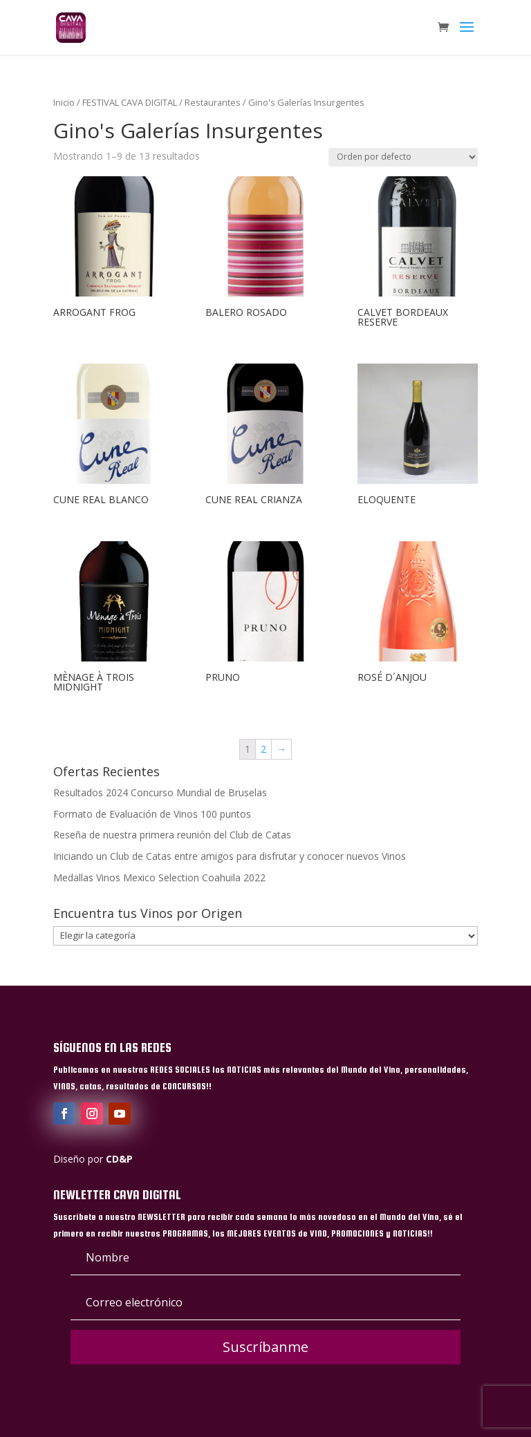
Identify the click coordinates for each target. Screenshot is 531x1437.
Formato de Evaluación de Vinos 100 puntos (152, 813)
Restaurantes (213, 102)
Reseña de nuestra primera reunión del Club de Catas (172, 834)
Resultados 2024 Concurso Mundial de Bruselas (160, 792)
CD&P (119, 1158)
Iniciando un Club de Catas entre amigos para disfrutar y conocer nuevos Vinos (229, 856)
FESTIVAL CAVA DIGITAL (129, 102)
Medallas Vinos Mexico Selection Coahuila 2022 (159, 877)
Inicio (64, 102)
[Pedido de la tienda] (403, 157)
